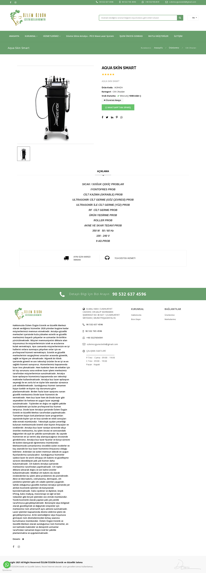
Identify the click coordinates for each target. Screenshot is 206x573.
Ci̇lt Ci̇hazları (119, 91)
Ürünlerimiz (170, 315)
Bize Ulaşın (136, 319)
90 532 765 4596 (129, 2)
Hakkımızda (136, 315)
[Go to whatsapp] (6, 564)
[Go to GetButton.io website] (6, 570)
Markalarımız (170, 319)
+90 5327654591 (152, 2)
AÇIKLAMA (103, 171)
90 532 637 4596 (106, 2)
